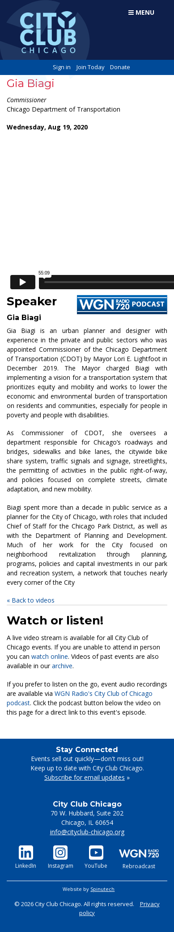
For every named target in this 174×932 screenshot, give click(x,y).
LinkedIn (25, 857)
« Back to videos (31, 600)
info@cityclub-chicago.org (87, 832)
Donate (120, 67)
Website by (89, 889)
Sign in (62, 67)
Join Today (90, 67)
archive (62, 666)
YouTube (96, 857)
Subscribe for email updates (84, 777)
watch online (49, 656)
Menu (141, 12)
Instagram (60, 857)
